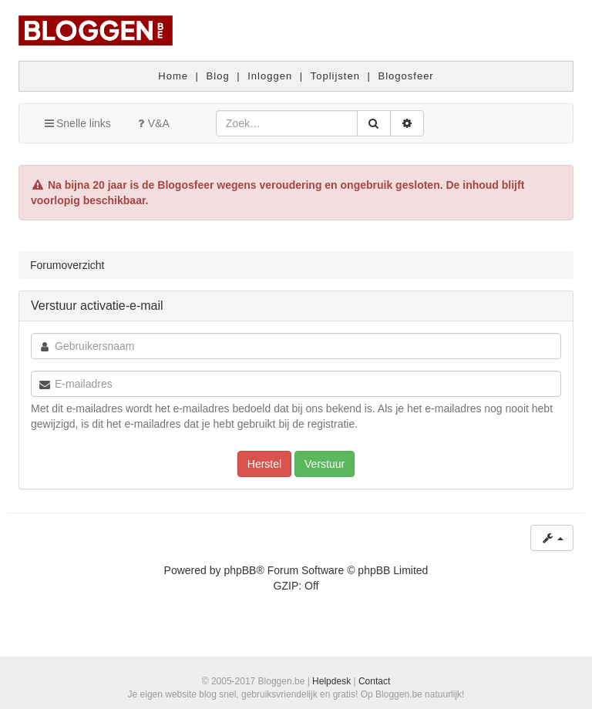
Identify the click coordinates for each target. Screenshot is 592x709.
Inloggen (269, 76)
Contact (374, 681)
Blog (218, 76)
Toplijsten (335, 76)
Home (173, 76)
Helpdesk (331, 681)
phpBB (240, 570)
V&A (152, 123)
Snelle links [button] (76, 123)
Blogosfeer (406, 76)
